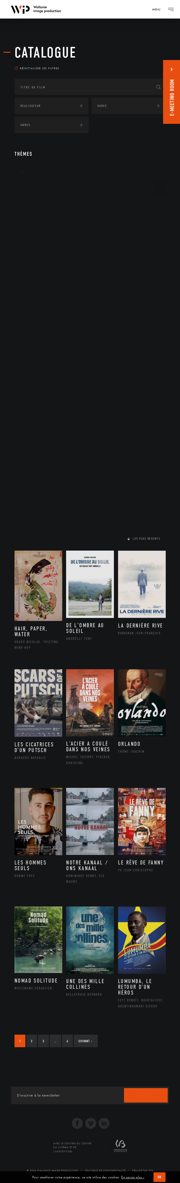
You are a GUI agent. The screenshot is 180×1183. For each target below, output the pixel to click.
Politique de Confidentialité (105, 1170)
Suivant (85, 1041)
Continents (30, 189)
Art (23, 172)
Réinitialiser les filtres (36, 68)
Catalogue (45, 52)
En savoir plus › (132, 1177)
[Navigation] (158, 9)
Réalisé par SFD (143, 1170)
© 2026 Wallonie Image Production (52, 1170)
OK (159, 1177)
